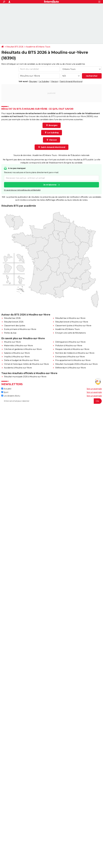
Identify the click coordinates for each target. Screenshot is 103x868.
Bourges (33, 81)
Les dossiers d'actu (10, 396)
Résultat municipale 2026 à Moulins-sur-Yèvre (76, 364)
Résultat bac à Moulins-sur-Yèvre (70, 318)
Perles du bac (10, 333)
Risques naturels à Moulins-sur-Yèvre (72, 349)
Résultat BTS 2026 (14, 47)
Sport (4, 392)
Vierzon (54, 81)
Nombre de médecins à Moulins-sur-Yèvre (74, 353)
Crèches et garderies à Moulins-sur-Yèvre (23, 349)
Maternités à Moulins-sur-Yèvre (18, 345)
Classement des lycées (14, 325)
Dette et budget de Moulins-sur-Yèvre (21, 360)
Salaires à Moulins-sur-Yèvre (17, 353)
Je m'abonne (49, 185)
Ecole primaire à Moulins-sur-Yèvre (20, 329)
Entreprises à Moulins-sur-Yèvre (70, 356)
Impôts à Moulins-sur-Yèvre (17, 356)
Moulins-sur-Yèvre (12, 342)
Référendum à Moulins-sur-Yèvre (70, 367)
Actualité (6, 389)
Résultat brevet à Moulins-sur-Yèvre (71, 322)
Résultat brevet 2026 (13, 322)
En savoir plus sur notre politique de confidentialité (22, 190)
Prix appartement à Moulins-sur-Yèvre (72, 360)
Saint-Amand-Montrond (71, 81)
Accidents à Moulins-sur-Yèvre (18, 367)
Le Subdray (44, 81)
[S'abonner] (51, 401)
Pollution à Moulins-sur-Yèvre (68, 345)
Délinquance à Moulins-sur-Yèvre (70, 342)
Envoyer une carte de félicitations (70, 333)
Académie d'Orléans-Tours (38, 47)
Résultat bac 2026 (12, 318)
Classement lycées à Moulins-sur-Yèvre (73, 325)
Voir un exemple (94, 389)
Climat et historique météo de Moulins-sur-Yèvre (26, 364)
